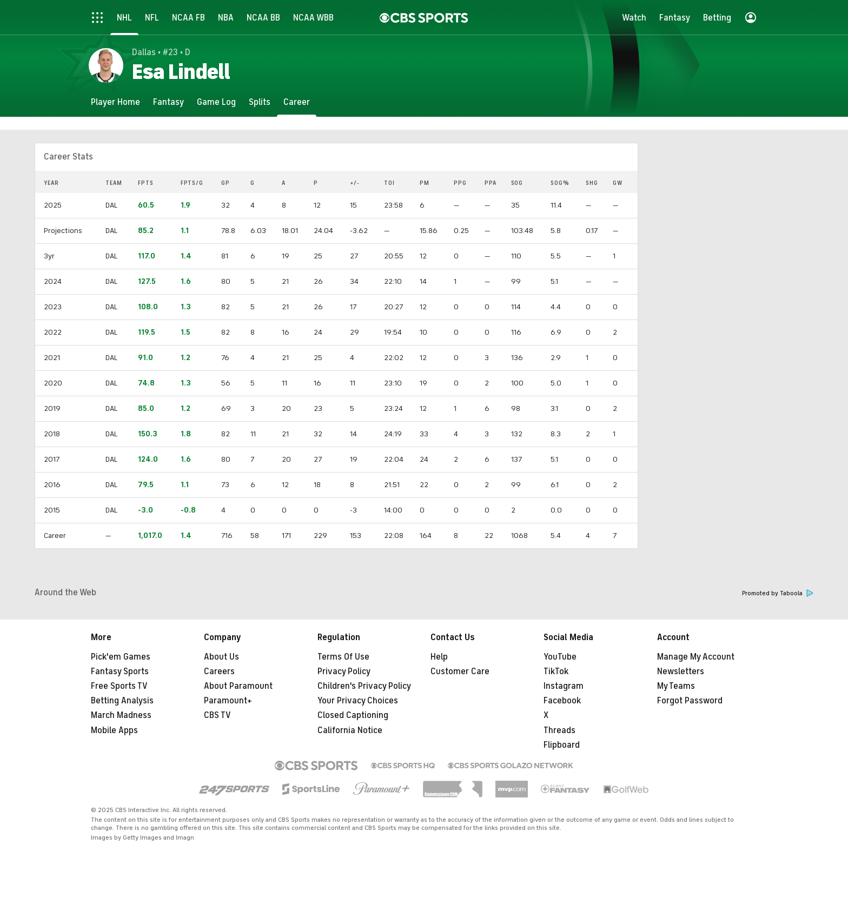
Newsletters (680, 671)
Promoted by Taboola (777, 593)
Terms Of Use (343, 656)
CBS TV (217, 715)
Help (439, 656)
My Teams (676, 686)
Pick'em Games (120, 656)
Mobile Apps (114, 730)
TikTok (556, 671)
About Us (221, 656)
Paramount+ (228, 700)
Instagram (564, 686)
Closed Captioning (352, 715)
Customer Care (459, 671)
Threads (559, 730)
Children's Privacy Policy (364, 686)
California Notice (349, 730)
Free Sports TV (119, 686)
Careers (219, 671)
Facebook (562, 700)
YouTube (560, 656)
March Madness (121, 715)
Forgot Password (690, 700)
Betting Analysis (122, 700)
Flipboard (562, 745)
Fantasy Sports (120, 671)
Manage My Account (695, 656)
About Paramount (238, 686)
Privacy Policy (343, 671)
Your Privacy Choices (357, 700)
